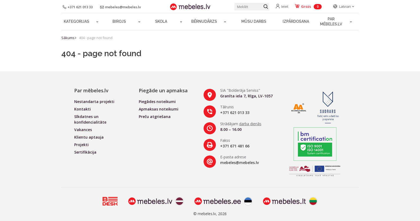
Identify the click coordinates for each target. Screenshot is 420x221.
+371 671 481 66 (234, 145)
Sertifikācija (85, 152)
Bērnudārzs (204, 21)
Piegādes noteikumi (157, 101)
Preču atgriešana (155, 116)
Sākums (67, 37)
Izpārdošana (296, 21)
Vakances (83, 129)
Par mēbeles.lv (331, 21)
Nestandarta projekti (94, 101)
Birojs (119, 21)
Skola (161, 21)
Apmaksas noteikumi (158, 109)
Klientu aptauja (89, 137)
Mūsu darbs (253, 21)
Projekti (81, 144)
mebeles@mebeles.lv (239, 162)
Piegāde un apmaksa (163, 90)
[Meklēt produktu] (251, 6)
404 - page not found (95, 37)
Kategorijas (76, 21)
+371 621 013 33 (234, 112)
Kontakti (82, 109)
